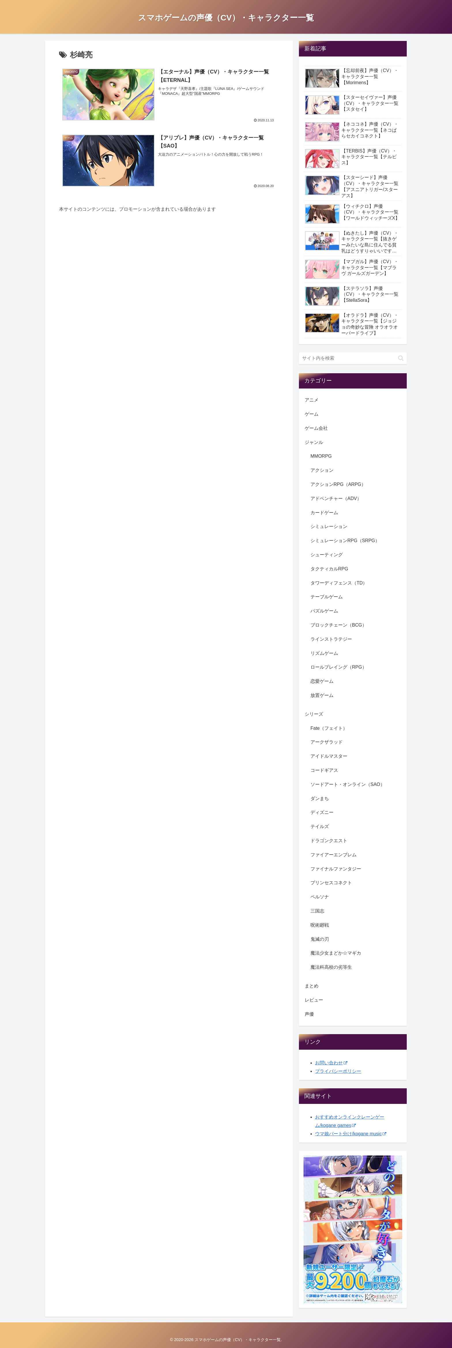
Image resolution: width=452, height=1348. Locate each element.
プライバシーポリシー (338, 1071)
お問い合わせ (331, 1062)
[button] (401, 358)
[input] (353, 358)
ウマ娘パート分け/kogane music (350, 1133)
